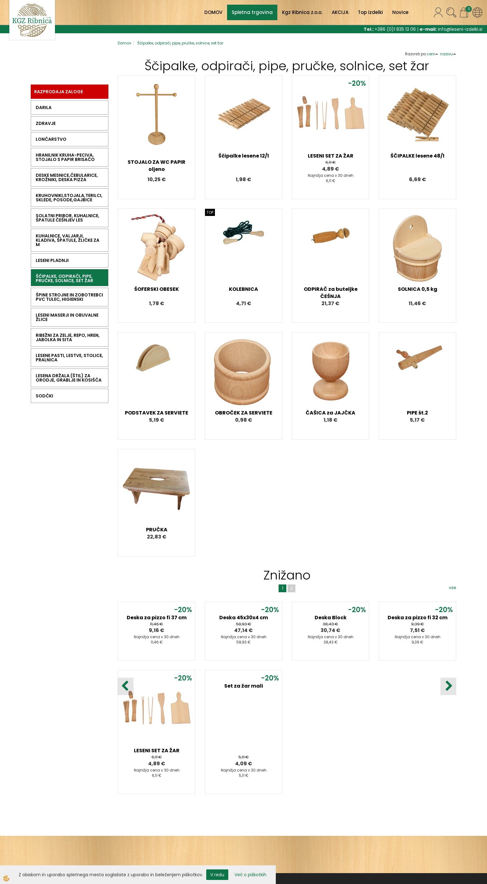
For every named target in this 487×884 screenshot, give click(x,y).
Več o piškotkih (250, 875)
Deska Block (331, 617)
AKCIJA (340, 12)
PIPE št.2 (417, 412)
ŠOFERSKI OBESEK (156, 289)
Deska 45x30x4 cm (243, 617)
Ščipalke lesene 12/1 (243, 155)
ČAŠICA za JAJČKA (330, 412)
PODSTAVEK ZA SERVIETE (156, 412)
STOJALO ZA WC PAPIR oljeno (156, 165)
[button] (448, 686)
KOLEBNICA (243, 289)
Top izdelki (370, 12)
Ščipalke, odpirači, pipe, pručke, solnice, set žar (180, 43)
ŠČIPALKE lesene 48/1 (417, 155)
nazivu (448, 54)
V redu (217, 875)
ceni (432, 54)
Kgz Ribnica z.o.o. (302, 12)
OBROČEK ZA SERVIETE (243, 412)
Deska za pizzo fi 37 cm (157, 617)
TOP (210, 212)
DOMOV (213, 12)
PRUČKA (156, 529)
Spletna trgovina (252, 12)
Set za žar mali (243, 685)
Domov (124, 43)
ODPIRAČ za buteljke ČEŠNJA (330, 293)
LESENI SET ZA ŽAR (330, 155)
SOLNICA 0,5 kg (417, 289)
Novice (400, 12)
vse (452, 587)
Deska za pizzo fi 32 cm (418, 617)
